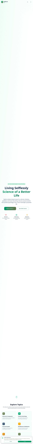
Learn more (19, 439)
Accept (25, 441)
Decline (11, 441)
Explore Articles (10, 208)
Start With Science (23, 208)
